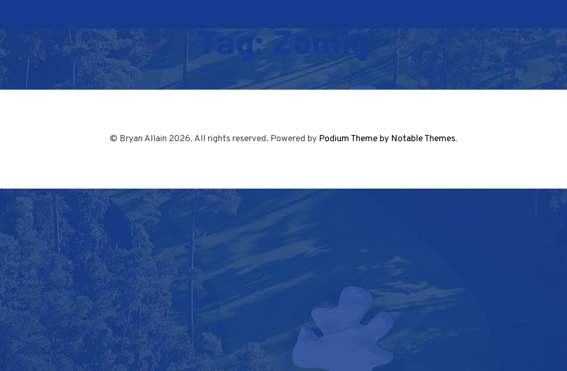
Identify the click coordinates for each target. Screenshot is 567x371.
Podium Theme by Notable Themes (387, 139)
